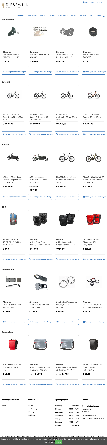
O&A (4, 207)
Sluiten (58, 442)
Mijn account (89, 2)
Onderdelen (8, 269)
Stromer (31, 412)
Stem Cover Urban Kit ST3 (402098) (13, 305)
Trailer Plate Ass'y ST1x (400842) (40, 54)
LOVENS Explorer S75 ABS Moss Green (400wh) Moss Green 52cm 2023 (40, 177)
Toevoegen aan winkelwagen (14, 72)
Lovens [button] (52, 16)
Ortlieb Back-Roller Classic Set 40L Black (67, 242)
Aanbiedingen (33, 409)
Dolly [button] (73, 16)
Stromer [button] (20, 16)
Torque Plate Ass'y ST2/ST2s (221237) (13, 54)
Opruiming (7, 332)
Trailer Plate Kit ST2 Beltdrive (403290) (67, 54)
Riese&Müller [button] (32, 16)
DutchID (43, 16)
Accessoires (8, 19)
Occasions (82, 16)
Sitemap (92, 436)
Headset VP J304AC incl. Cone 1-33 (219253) (93, 305)
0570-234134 (92, 416)
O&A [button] (91, 16)
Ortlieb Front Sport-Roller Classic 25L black (40, 242)
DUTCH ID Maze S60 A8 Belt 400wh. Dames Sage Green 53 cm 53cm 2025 (13, 114)
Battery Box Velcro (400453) (93, 54)
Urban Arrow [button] (63, 16)
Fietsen (5, 144)
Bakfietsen (32, 415)
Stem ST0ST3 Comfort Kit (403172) (40, 305)
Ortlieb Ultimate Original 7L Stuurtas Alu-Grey (40, 367)
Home (4, 406)
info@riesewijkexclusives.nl (96, 418)
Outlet (99, 16)
